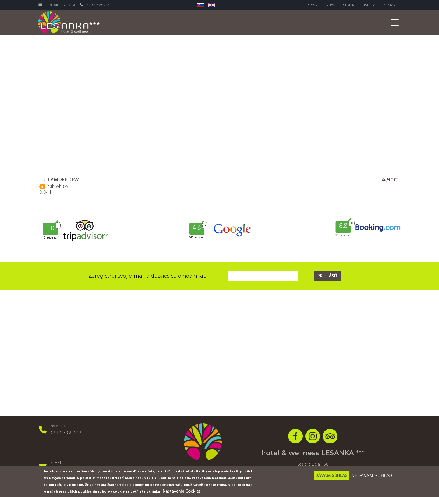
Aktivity (306, 22)
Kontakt (390, 5)
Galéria (368, 5)
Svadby (334, 22)
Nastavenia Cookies (181, 491)
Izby (212, 22)
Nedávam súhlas (371, 475)
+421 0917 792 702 (97, 5)
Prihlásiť (327, 276)
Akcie (389, 22)
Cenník (348, 5)
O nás (330, 5)
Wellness (276, 22)
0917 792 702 (66, 433)
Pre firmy (363, 22)
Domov (311, 5)
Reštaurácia (241, 22)
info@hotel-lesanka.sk (59, 5)
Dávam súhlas (331, 475)
